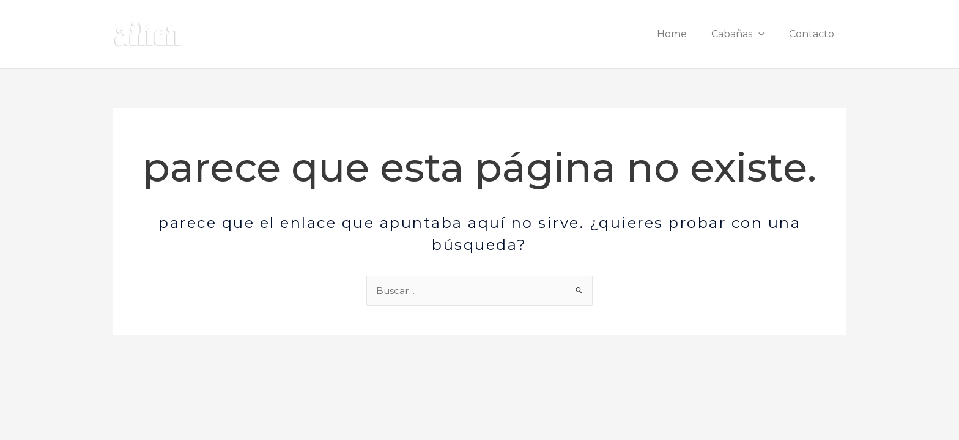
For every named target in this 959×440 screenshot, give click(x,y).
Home (684, 34)
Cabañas (745, 34)
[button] (766, 34)
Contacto (814, 34)
